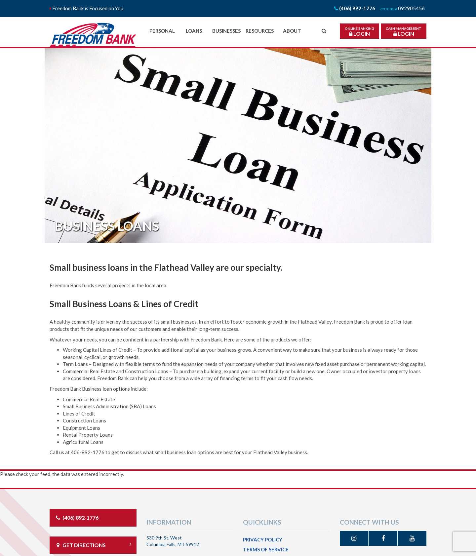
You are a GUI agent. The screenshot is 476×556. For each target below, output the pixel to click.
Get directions (93, 544)
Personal (162, 31)
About (292, 31)
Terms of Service (266, 549)
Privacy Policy (262, 539)
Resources (260, 31)
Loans (194, 31)
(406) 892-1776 (77, 517)
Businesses (226, 31)
